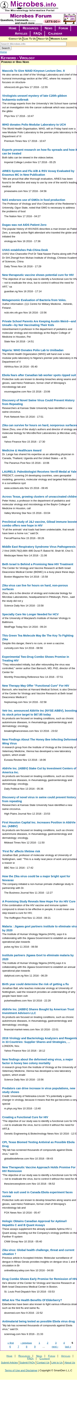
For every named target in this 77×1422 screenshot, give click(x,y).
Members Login (59, 38)
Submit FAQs (27, 1362)
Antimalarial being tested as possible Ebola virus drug (38, 1321)
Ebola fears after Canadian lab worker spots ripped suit (39, 375)
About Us (43, 38)
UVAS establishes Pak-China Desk (25, 250)
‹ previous (26, 1342)
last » (68, 1346)
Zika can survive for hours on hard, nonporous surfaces (39, 425)
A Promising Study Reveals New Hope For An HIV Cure (38, 901)
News (49, 28)
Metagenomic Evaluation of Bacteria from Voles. (34, 300)
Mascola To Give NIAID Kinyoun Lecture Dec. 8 (33, 70)
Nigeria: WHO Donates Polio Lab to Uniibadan (32, 350)
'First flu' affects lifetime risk (21, 851)
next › (55, 1346)
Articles (21, 33)
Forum (63, 28)
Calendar (55, 33)
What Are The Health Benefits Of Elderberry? (32, 1300)
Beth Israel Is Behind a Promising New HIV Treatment (37, 564)
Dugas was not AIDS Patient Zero (24, 224)
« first (10, 1342)
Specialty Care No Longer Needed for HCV (30, 614)
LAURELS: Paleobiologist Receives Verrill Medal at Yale (39, 471)
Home (13, 28)
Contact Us (15, 38)
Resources (30, 28)
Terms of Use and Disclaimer (21, 1370)
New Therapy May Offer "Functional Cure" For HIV (35, 685)
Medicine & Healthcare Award (21, 450)
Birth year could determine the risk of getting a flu (35, 984)
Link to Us (57, 1362)
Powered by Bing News (15, 61)
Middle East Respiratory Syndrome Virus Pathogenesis (39, 546)
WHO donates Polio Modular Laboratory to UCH (34, 124)
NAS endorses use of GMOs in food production (33, 199)
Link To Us (30, 38)
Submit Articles (9, 1362)
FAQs (37, 33)
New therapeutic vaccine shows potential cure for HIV (38, 274)
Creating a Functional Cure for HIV (25, 1117)
